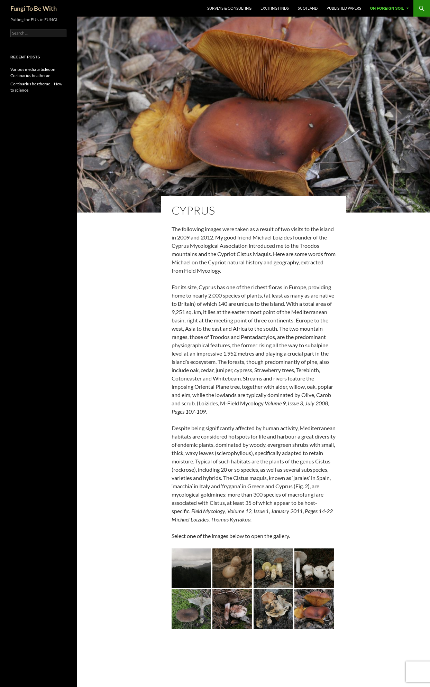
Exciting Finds (274, 8)
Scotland (308, 8)
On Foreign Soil (387, 8)
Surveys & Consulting (229, 8)
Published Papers (344, 8)
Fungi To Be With (33, 8)
